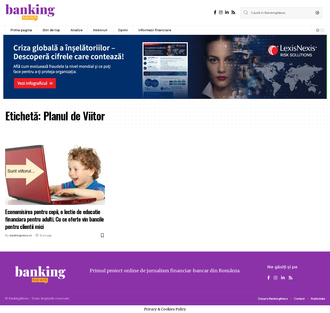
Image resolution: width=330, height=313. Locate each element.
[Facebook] (215, 12)
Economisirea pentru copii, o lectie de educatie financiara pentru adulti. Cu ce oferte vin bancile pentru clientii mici (54, 218)
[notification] (306, 30)
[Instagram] (221, 12)
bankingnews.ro (21, 235)
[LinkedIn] (227, 12)
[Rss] (233, 12)
